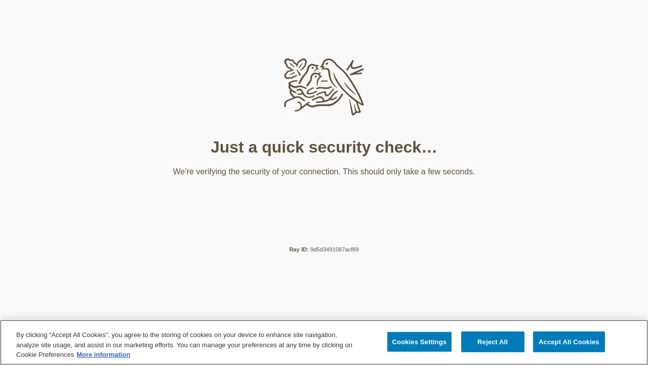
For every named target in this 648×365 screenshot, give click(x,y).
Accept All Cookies (569, 341)
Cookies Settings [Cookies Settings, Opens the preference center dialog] (419, 341)
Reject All (492, 341)
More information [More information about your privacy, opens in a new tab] (103, 354)
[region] (324, 342)
